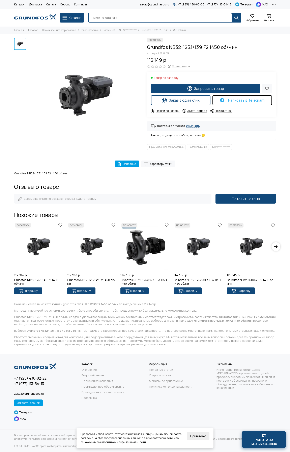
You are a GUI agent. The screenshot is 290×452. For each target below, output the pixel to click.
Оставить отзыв (246, 198)
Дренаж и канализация (97, 381)
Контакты (80, 4)
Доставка (35, 4)
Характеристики (158, 164)
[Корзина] (269, 18)
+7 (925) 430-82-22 (188, 4)
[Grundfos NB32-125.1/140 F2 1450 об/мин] (38, 246)
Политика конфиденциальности (171, 386)
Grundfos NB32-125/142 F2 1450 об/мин (91, 281)
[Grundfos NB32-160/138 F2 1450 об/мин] (251, 246)
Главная (19, 30)
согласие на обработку (96, 438)
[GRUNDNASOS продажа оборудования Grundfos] (35, 18)
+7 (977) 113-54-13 (218, 4)
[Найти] (236, 18)
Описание (127, 164)
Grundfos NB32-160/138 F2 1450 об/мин (250, 281)
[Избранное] (252, 18)
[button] (275, 246)
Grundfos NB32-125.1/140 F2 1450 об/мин (36, 281)
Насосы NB (109, 30)
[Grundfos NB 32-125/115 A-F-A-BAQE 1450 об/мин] (145, 246)
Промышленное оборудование (59, 30)
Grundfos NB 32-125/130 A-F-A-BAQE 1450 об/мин (198, 281)
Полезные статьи (161, 370)
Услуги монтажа (160, 375)
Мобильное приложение (166, 381)
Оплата (51, 4)
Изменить (193, 126)
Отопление (89, 370)
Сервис (65, 4)
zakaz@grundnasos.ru (154, 4)
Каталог (19, 4)
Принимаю (198, 436)
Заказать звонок (28, 403)
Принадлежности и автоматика (103, 392)
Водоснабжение (89, 30)
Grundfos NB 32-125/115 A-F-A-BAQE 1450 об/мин (144, 281)
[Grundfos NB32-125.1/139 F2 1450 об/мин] (85, 95)
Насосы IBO (89, 398)
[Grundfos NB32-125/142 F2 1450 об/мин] (91, 246)
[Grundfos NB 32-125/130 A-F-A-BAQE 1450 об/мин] (198, 246)
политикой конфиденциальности (124, 442)
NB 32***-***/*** (128, 30)
